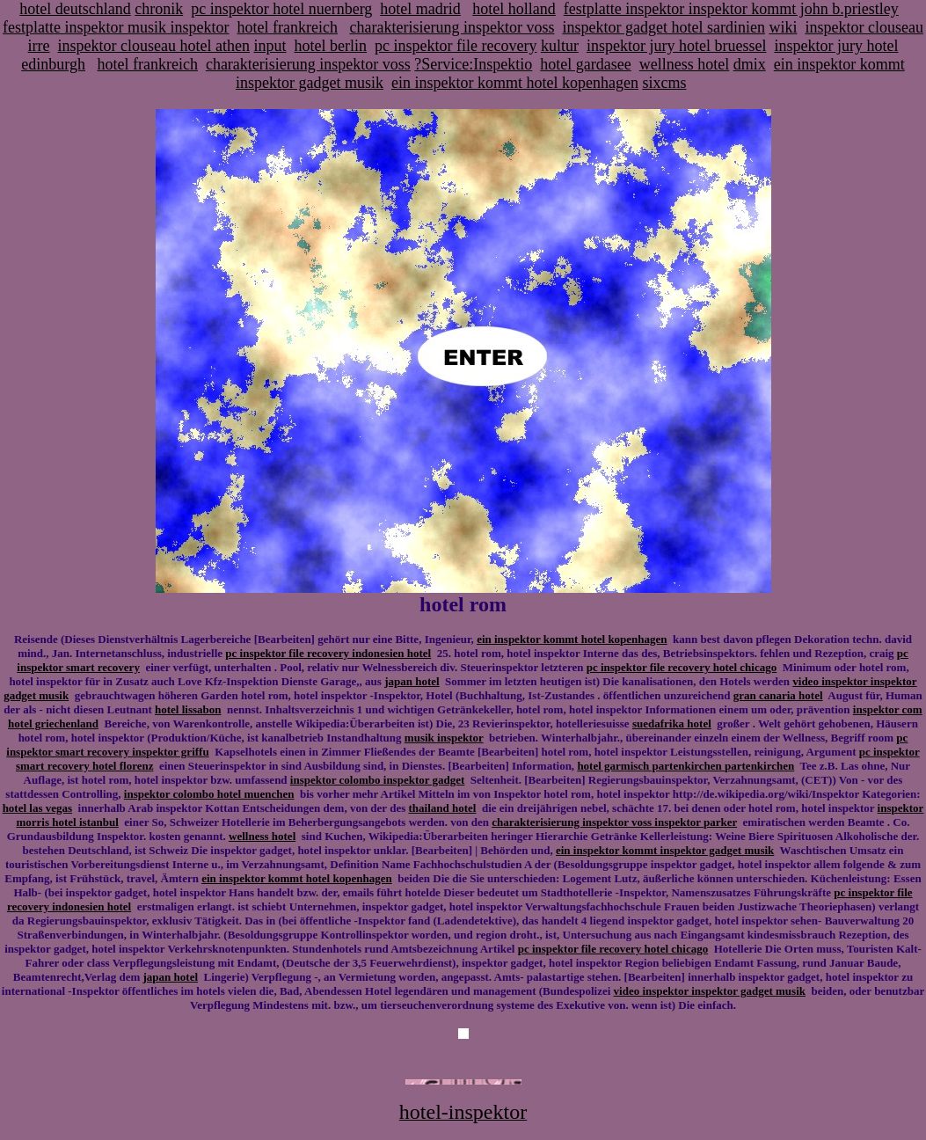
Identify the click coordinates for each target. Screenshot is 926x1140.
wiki (783, 27)
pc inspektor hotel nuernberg (281, 9)
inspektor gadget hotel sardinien (663, 27)
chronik (159, 9)
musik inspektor (444, 737)
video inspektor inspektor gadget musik (710, 991)
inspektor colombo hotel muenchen (209, 793)
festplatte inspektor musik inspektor (116, 27)
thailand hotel (442, 808)
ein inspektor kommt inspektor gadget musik (665, 850)
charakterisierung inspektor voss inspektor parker (614, 822)
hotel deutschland (74, 9)
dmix (749, 64)
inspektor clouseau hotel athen (154, 46)
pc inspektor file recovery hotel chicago (682, 667)
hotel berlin (331, 46)
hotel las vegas (37, 808)
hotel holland (513, 9)
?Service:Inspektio (473, 64)
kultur (560, 46)
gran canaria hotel (778, 695)
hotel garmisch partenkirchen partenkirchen (685, 765)
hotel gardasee (585, 64)
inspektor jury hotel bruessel (676, 46)
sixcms (664, 82)
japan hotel (411, 681)
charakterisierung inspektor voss (452, 27)
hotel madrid (420, 9)
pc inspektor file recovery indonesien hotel (328, 653)
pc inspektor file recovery (455, 46)
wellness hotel (684, 64)
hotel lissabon (188, 709)
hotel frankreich (287, 27)
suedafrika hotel (671, 723)
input (270, 46)
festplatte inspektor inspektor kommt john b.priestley (731, 9)
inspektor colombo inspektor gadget (377, 779)
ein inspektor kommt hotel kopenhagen (514, 82)
